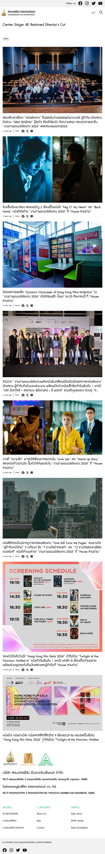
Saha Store (76, 814)
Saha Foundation (79, 828)
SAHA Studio (77, 821)
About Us (41, 814)
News (6, 38)
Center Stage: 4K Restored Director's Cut (34, 25)
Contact (41, 828)
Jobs (39, 821)
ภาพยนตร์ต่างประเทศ (13, 828)
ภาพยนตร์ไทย (10, 821)
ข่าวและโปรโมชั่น (10, 814)
